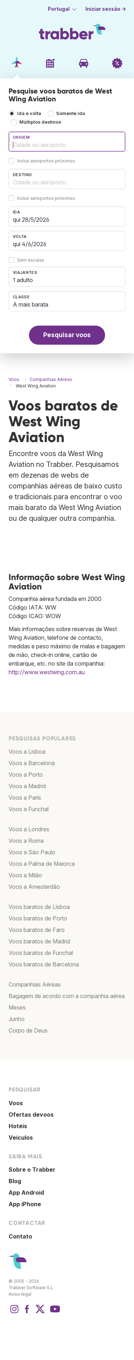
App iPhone (25, 1204)
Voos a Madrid (27, 786)
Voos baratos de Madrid (39, 941)
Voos (16, 1103)
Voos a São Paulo (32, 852)
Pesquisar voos (67, 335)
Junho (17, 1019)
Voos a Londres (29, 829)
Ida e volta (29, 113)
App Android (26, 1192)
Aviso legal (20, 1294)
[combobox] (67, 142)
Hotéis (18, 1126)
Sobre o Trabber (32, 1169)
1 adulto (23, 280)
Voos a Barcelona (32, 763)
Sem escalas (30, 260)
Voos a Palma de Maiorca (42, 863)
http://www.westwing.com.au (47, 672)
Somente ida (70, 113)
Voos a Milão (25, 875)
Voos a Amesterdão (34, 886)
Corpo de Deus (28, 1030)
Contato (20, 1236)
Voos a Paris (25, 797)
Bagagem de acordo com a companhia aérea (67, 996)
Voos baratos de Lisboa (39, 906)
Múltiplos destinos (40, 122)
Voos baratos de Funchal (41, 952)
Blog (15, 1181)
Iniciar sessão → (105, 9)
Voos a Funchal (29, 809)
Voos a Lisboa (27, 751)
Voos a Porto (26, 774)
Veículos (21, 1137)
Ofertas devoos (31, 1114)
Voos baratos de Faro (37, 929)
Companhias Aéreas (35, 984)
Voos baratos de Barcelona (44, 964)
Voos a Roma (26, 840)
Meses (17, 1007)
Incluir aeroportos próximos (46, 161)
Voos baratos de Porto (38, 918)
